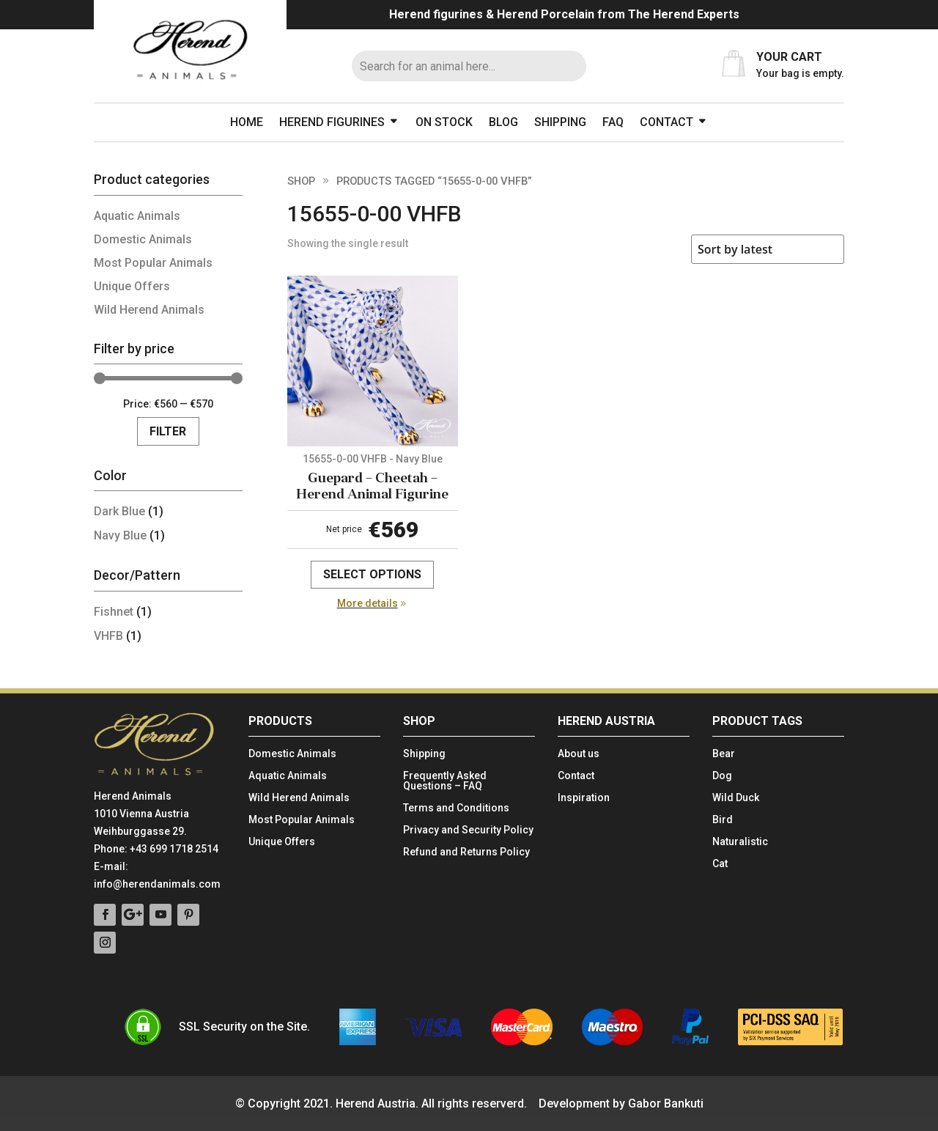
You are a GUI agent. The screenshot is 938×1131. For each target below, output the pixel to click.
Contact (666, 122)
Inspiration (584, 797)
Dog (722, 775)
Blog (503, 122)
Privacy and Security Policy (468, 830)
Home (246, 122)
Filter (167, 431)
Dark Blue (119, 511)
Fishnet (113, 612)
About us (578, 753)
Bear (723, 753)
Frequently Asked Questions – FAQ (445, 781)
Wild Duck (735, 797)
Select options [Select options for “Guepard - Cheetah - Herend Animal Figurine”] (372, 574)
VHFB (108, 636)
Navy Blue (120, 535)
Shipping (560, 122)
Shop (301, 181)
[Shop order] (767, 249)
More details (367, 603)
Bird (722, 819)
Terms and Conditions (456, 808)
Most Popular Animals (153, 263)
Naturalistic (740, 841)
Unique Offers (132, 286)
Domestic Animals (143, 239)
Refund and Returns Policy (466, 852)
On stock (444, 122)
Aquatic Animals (137, 216)
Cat (720, 863)
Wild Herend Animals (149, 310)
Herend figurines (332, 122)
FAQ (613, 122)
